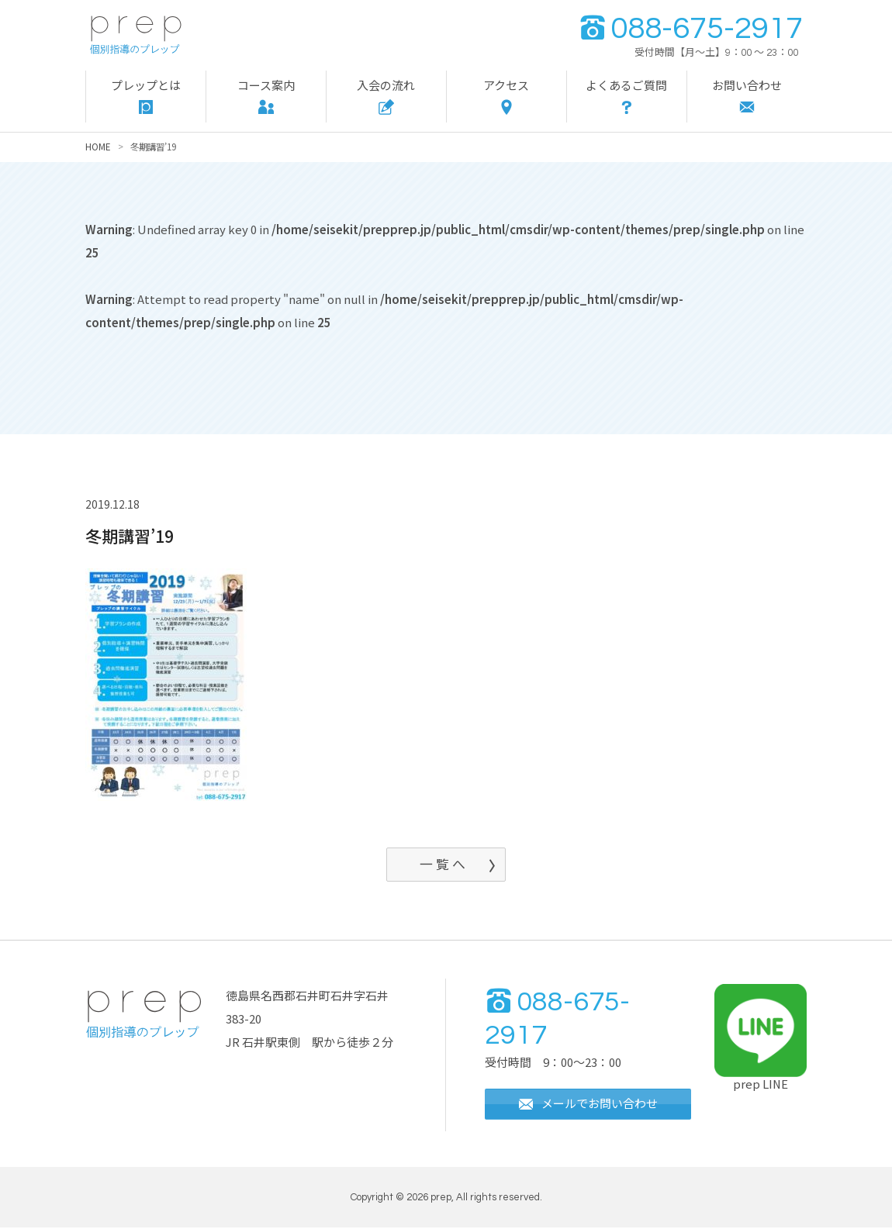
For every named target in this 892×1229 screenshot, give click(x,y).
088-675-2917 (691, 28)
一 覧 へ (442, 864)
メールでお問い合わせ (588, 1104)
